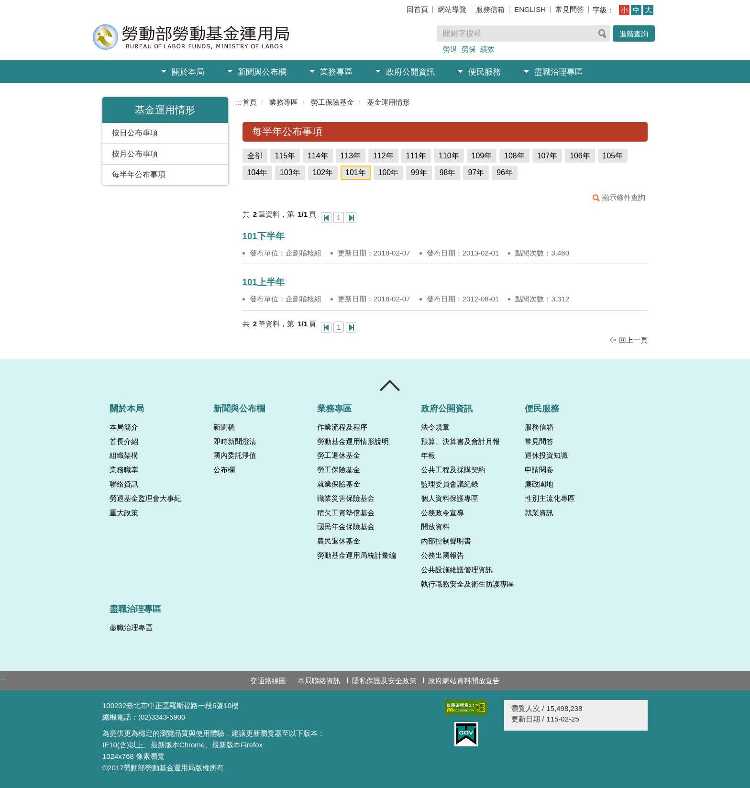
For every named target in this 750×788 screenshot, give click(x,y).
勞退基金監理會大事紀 (145, 498)
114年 (318, 156)
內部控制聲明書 (446, 541)
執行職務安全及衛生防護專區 (467, 584)
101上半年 (264, 282)
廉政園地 (539, 484)
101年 (355, 172)
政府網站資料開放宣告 (464, 681)
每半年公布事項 (138, 174)
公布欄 (224, 470)
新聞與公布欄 (262, 72)
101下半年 (264, 236)
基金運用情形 (388, 102)
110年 (449, 156)
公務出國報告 (442, 555)
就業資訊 (539, 513)
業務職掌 (124, 470)
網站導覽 (452, 9)
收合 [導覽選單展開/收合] (390, 385)
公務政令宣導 (442, 513)
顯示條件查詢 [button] (623, 197)
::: (238, 102)
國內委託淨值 (234, 455)
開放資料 (435, 527)
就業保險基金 (338, 484)
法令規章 (435, 427)
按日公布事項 (135, 133)
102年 (323, 172)
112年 (383, 156)
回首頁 (417, 9)
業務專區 (336, 72)
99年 (419, 172)
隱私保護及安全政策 (384, 681)
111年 (416, 156)
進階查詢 (633, 34)
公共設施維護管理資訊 (457, 570)
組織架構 (124, 455)
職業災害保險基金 (346, 498)
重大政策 (124, 513)
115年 (285, 156)
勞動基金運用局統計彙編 (356, 555)
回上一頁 (633, 340)
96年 (504, 172)
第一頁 (326, 217)
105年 (613, 156)
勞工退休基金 (338, 455)
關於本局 (188, 72)
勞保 (469, 49)
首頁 (250, 102)
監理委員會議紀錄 (449, 484)
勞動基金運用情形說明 (353, 441)
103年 (290, 172)
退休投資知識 (546, 455)
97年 (476, 172)
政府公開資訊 (410, 72)
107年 (547, 156)
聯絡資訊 (124, 484)
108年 (514, 156)
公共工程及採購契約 (453, 470)
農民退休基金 (338, 541)
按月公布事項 (135, 154)
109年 (482, 156)
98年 (448, 172)
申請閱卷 (539, 470)
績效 (487, 49)
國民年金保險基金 (346, 527)
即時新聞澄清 (234, 441)
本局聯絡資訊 (319, 681)
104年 (257, 172)
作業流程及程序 (342, 427)
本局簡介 (124, 427)
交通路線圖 (268, 681)
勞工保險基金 (332, 102)
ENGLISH (530, 9)
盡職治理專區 (558, 72)
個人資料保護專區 (449, 498)
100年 (388, 172)
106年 (580, 156)
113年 (351, 156)
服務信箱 (490, 9)
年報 (428, 455)
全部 (255, 156)
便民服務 (484, 72)
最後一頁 (351, 217)
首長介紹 (124, 441)
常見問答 (569, 9)
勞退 (450, 49)
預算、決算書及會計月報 (460, 441)
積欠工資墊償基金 (346, 513)
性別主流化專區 (550, 498)
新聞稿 (224, 427)
